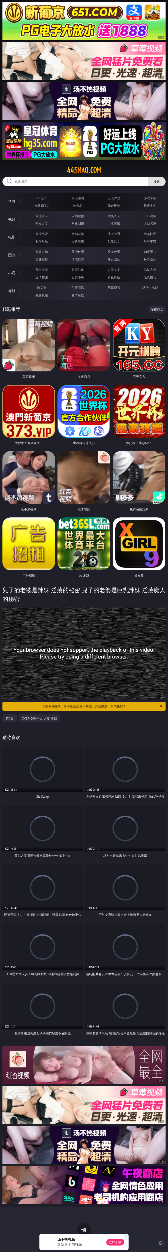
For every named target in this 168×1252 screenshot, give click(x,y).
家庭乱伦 (78, 269)
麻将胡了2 (42, 205)
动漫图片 (150, 252)
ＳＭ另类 (150, 223)
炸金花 (77, 205)
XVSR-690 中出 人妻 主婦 (39, 718)
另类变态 (150, 241)
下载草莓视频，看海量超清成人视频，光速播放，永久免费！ (102, 706)
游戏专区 (150, 198)
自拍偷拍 (78, 216)
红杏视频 (41, 295)
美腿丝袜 (41, 259)
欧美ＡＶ (114, 216)
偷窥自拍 (41, 252)
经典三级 (78, 241)
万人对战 (114, 198)
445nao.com (84, 170)
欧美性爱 (150, 234)
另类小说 (78, 277)
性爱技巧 (150, 277)
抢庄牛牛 (150, 205)
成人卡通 (114, 234)
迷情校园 (41, 277)
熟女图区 (114, 259)
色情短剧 (78, 295)
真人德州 (78, 198)
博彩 (11, 201)
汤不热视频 (150, 287)
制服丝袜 (41, 241)
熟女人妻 (41, 223)
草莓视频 (114, 287)
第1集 (10, 718)
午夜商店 (78, 287)
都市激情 (41, 269)
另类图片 (150, 259)
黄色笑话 (114, 277)
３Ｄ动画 (150, 216)
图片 (11, 254)
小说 (11, 272)
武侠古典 (150, 269)
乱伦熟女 (114, 241)
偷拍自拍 (78, 234)
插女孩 (41, 287)
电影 (11, 237)
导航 (11, 290)
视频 (11, 219)
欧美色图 (114, 252)
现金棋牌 (114, 205)
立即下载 (115, 1242)
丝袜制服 (78, 223)
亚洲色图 (78, 252)
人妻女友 (114, 269)
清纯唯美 (78, 259)
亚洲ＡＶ (41, 216)
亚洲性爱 (41, 234)
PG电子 (41, 198)
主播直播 (114, 223)
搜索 (157, 181)
